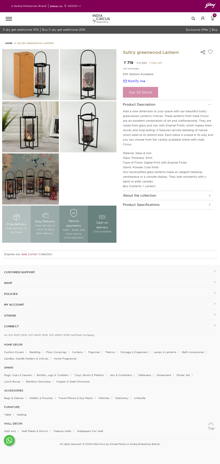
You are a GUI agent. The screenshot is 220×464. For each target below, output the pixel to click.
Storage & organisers (134, 352)
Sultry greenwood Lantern (35, 43)
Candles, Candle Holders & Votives (26, 358)
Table (7, 414)
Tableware (144, 375)
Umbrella (139, 398)
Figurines (94, 352)
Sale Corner (29, 254)
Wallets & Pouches (41, 398)
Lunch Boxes (12, 381)
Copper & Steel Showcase (73, 381)
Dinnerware (164, 375)
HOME (8, 43)
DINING (8, 367)
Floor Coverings (56, 352)
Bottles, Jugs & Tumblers (53, 375)
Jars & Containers (121, 375)
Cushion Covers (14, 352)
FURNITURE (12, 407)
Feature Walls (62, 431)
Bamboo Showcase (38, 381)
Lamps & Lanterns (165, 352)
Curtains (77, 352)
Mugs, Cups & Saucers (18, 375)
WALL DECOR (13, 423)
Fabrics (110, 352)
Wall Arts (10, 431)
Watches (104, 398)
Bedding (35, 352)
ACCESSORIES (13, 390)
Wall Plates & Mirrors (34, 431)
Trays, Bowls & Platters (89, 375)
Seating (21, 414)
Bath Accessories (193, 352)
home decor (13, 344)
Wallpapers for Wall (90, 431)
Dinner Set (183, 375)
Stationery (121, 398)
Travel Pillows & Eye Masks (75, 398)
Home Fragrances (65, 358)
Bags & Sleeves (14, 398)
